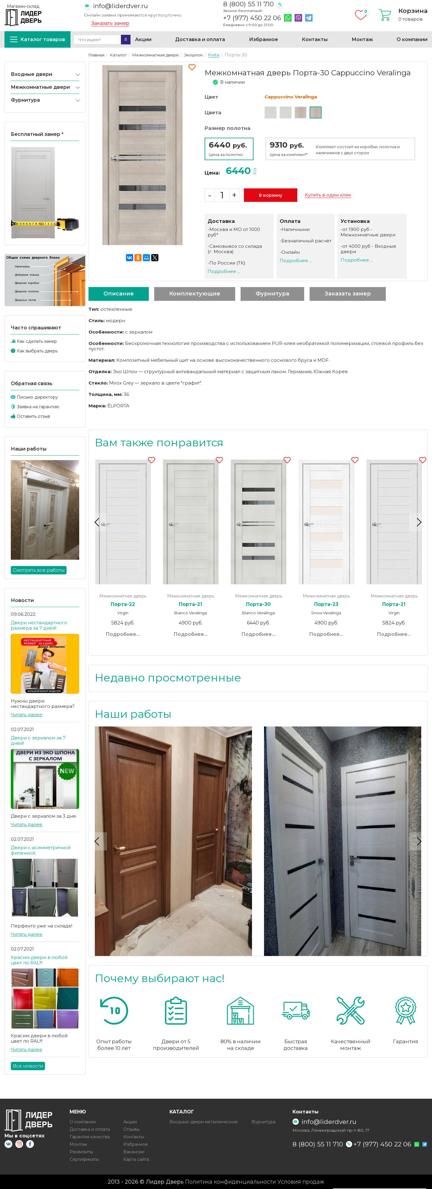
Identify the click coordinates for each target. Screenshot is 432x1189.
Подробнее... (123, 634)
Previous (98, 522)
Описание (119, 293)
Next (418, 522)
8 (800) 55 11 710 (248, 4)
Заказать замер (110, 23)
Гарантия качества (90, 1137)
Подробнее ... (224, 271)
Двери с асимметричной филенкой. (40, 850)
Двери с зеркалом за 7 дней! (38, 740)
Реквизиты (81, 1152)
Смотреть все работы (38, 570)
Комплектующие (194, 293)
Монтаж (362, 39)
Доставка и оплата (200, 39)
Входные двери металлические (204, 1122)
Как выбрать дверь (37, 351)
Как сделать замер (37, 341)
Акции (143, 39)
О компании (412, 39)
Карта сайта (136, 1159)
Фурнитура (25, 100)
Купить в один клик (328, 195)
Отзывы (131, 1129)
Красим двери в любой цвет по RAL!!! (39, 960)
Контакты (315, 39)
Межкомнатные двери (40, 87)
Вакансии (133, 1152)
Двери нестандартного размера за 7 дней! (39, 625)
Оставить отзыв (33, 416)
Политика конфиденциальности (230, 1182)
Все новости (28, 1066)
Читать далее (26, 714)
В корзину (270, 195)
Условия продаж (301, 1182)
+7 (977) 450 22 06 (252, 18)
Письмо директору (37, 397)
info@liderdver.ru (120, 6)
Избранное (263, 39)
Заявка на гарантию (38, 406)
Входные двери (31, 74)
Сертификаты (84, 1159)
